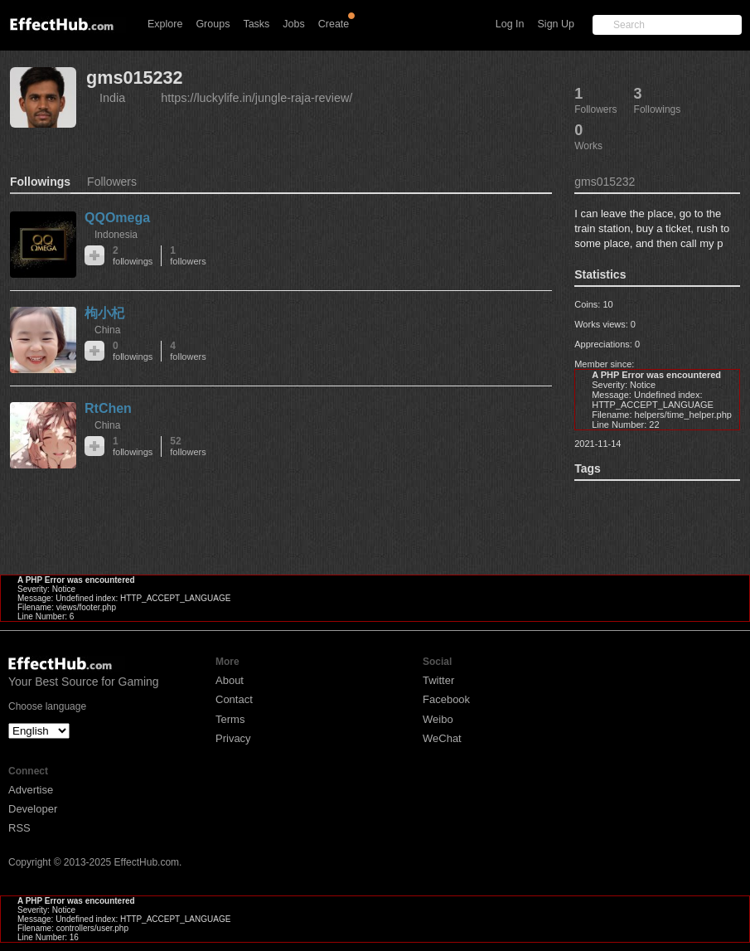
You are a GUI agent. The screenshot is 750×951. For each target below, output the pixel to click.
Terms (229, 719)
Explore (165, 24)
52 (188, 446)
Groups (213, 24)
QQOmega (117, 218)
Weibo (438, 719)
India (112, 97)
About (229, 680)
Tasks (256, 24)
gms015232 (134, 77)
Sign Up (556, 24)
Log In (510, 24)
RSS (19, 828)
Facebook (446, 699)
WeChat (442, 738)
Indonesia (116, 234)
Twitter (438, 680)
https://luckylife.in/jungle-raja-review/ (256, 97)
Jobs (293, 24)
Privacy (233, 738)
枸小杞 (104, 313)
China (107, 330)
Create (334, 24)
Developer (32, 809)
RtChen (108, 408)
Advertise (30, 790)
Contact (234, 699)
